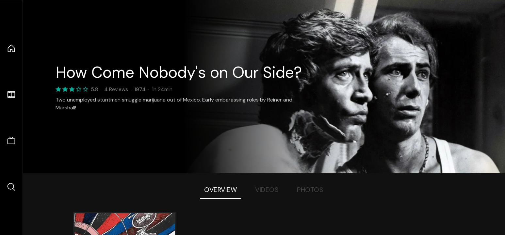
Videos (267, 189)
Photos (310, 189)
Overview (220, 189)
